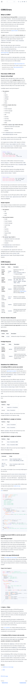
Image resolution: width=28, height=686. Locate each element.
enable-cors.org (17, 486)
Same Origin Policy (5, 52)
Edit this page (4, 676)
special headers (14, 30)
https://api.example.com (19, 63)
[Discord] (24, 2)
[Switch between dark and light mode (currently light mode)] (20, 1)
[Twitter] (22, 2)
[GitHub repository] (26, 2)
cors (2, 490)
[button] (18, 1)
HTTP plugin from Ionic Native (10, 557)
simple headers (23, 291)
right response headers (11, 371)
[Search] (11, 2)
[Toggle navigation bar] (2, 1)
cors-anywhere (7, 627)
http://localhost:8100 (18, 67)
